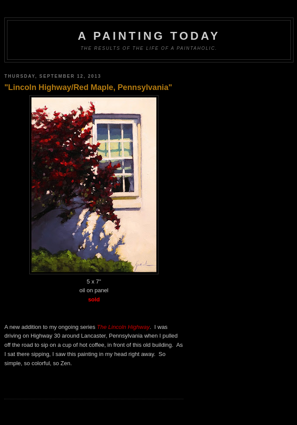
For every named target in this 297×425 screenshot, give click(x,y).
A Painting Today (149, 35)
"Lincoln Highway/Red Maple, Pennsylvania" (88, 87)
